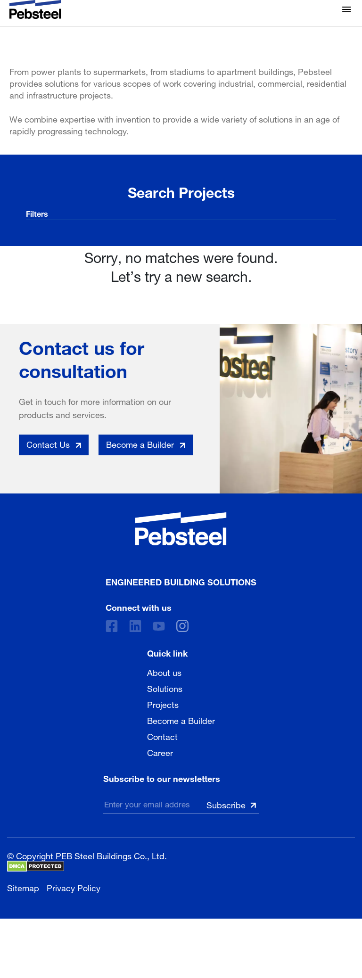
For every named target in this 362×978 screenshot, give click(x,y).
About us (164, 671)
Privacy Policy (73, 887)
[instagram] (182, 626)
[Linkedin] (135, 626)
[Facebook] (112, 626)
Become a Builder (181, 719)
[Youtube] (159, 626)
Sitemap (23, 887)
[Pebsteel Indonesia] (181, 528)
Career (160, 751)
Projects (163, 703)
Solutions (164, 687)
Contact (162, 735)
